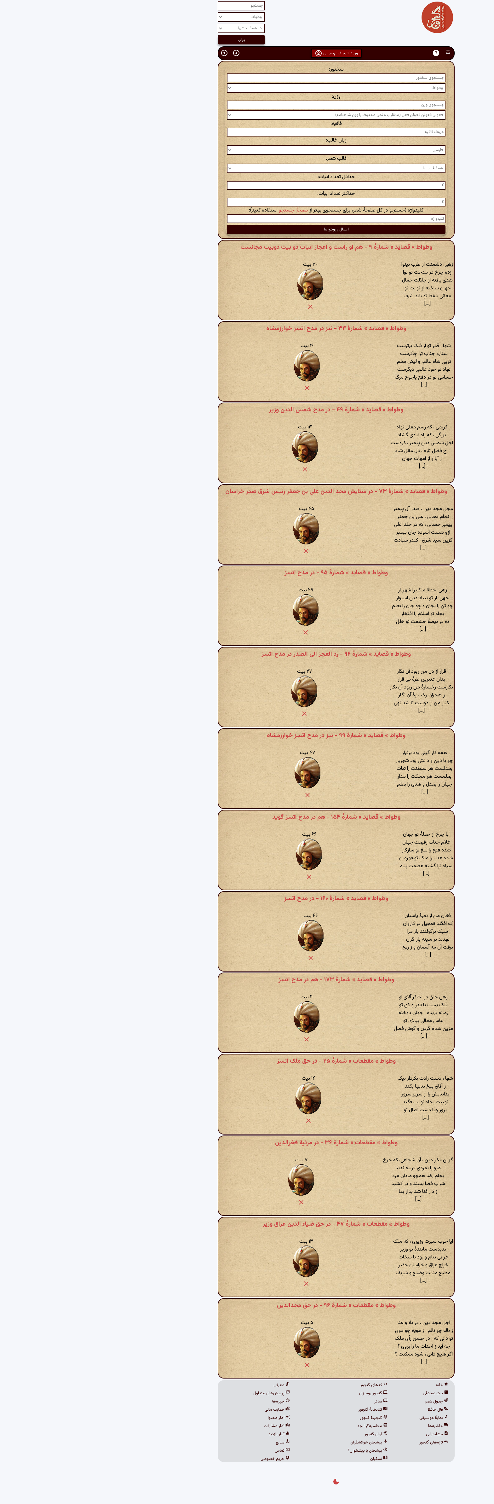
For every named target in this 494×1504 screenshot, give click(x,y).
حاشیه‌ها (349, 1426)
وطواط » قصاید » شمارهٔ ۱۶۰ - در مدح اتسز (247, 898)
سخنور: (247, 69)
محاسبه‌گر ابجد (283, 1426)
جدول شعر (347, 1401)
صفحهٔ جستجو (204, 210)
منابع (194, 1442)
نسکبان (289, 1459)
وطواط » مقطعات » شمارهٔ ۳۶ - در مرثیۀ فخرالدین (247, 1142)
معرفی (192, 1385)
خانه (353, 1385)
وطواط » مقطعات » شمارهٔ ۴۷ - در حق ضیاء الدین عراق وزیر (247, 1224)
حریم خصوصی (186, 1459)
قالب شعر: (247, 159)
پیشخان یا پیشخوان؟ (278, 1451)
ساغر (291, 1401)
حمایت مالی (188, 1410)
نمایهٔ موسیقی (344, 1418)
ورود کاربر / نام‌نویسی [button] (247, 53)
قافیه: (247, 124)
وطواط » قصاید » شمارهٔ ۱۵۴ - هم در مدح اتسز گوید (247, 817)
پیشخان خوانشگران (279, 1442)
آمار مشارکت (188, 1426)
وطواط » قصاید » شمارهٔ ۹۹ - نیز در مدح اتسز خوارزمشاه (247, 735)
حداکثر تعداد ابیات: (247, 194)
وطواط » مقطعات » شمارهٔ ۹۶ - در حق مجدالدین (247, 1305)
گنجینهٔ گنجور (284, 1418)
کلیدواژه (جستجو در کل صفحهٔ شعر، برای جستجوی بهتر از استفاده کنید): (247, 210)
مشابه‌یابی (348, 1434)
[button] (359, 53)
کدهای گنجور (284, 1385)
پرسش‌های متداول (182, 1393)
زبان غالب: (247, 140)
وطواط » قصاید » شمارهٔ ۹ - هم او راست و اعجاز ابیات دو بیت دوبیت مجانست (247, 247)
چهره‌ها (192, 1401)
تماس (193, 1451)
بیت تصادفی (346, 1393)
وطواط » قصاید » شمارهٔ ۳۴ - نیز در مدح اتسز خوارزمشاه (247, 328)
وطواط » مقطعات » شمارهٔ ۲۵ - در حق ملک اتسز (247, 1061)
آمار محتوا (190, 1418)
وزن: (247, 97)
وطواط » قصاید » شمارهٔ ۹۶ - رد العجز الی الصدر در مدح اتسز (247, 654)
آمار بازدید (190, 1434)
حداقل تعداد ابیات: (247, 177)
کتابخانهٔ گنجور (283, 1410)
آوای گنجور (286, 1434)
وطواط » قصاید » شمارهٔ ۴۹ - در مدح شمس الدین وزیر (247, 410)
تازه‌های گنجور (344, 1442)
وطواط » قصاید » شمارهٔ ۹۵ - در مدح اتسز (247, 573)
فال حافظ (348, 1410)
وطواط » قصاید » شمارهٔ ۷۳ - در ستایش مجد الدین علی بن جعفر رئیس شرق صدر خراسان (247, 491)
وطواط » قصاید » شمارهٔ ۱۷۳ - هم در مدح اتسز (247, 979)
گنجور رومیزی (284, 1393)
